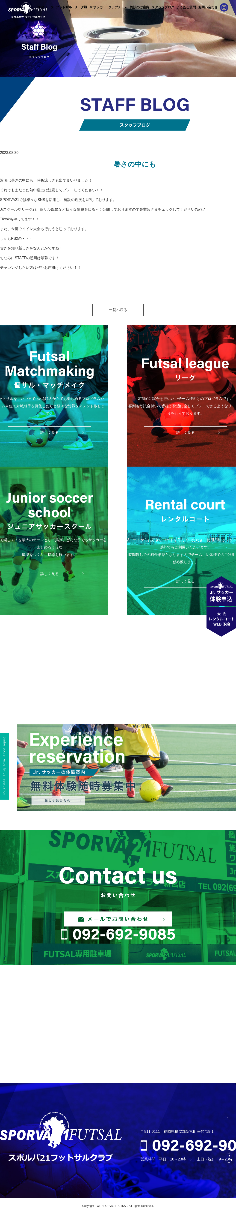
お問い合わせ (208, 7)
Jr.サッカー (97, 7)
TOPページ (45, 7)
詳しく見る (49, 433)
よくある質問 (186, 7)
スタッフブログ (163, 7)
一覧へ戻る (118, 310)
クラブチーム (118, 7)
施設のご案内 (139, 7)
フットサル (64, 7)
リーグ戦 (80, 7)
